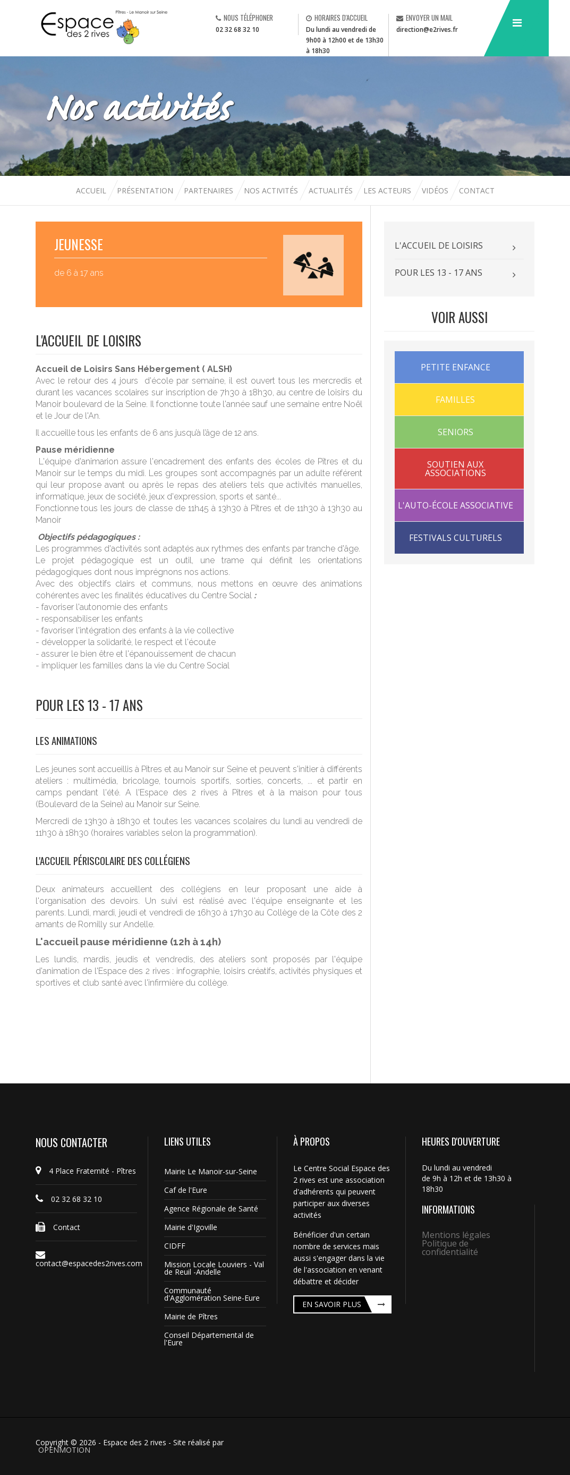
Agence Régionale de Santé (211, 1208)
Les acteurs (388, 190)
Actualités (332, 190)
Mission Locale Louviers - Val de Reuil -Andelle (214, 1268)
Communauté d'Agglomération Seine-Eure (212, 1294)
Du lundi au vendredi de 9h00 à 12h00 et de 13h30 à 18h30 (345, 40)
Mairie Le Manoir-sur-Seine (210, 1171)
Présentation (145, 190)
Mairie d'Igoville (190, 1227)
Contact (477, 190)
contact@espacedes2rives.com (87, 1259)
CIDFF (174, 1246)
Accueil (92, 190)
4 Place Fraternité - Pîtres (86, 1171)
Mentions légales (456, 1235)
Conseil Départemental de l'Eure (209, 1338)
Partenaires (209, 190)
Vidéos (436, 190)
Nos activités (272, 190)
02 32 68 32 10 (237, 29)
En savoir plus (331, 1304)
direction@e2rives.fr (427, 29)
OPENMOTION (64, 1450)
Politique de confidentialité (450, 1247)
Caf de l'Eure (185, 1190)
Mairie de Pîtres (191, 1316)
